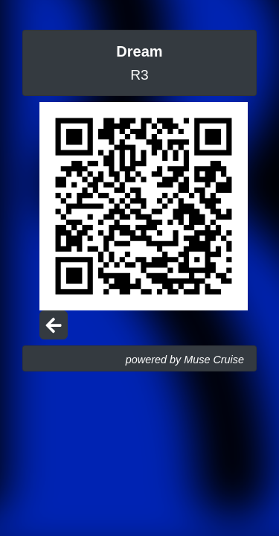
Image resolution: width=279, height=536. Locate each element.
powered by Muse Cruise (185, 360)
